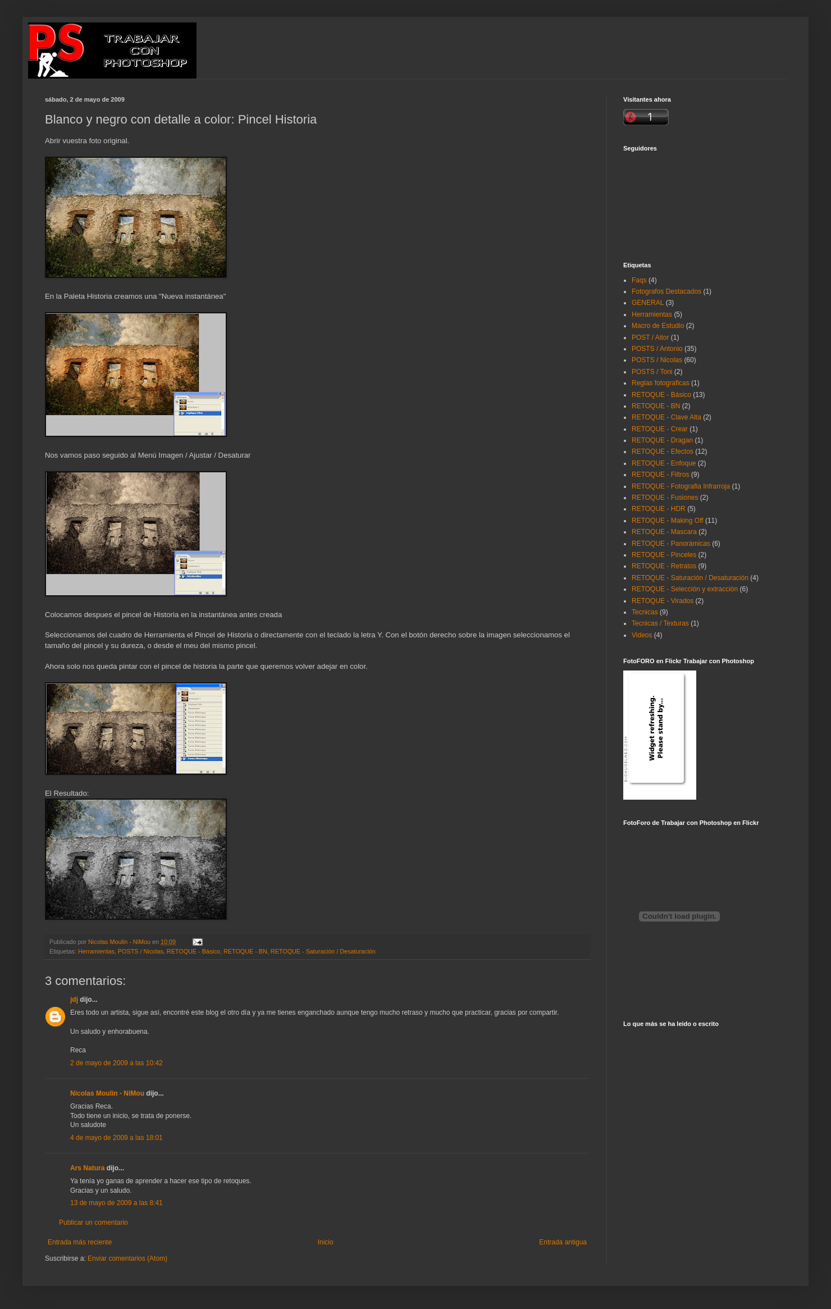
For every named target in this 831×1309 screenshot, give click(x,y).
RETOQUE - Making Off (668, 520)
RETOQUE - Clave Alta (666, 417)
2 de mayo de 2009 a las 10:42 (116, 1063)
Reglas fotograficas (661, 383)
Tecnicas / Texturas (660, 623)
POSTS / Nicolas (140, 951)
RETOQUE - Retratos (664, 566)
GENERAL (648, 303)
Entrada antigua (563, 1242)
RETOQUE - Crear (660, 429)
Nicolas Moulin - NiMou (107, 1093)
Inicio (326, 1242)
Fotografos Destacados (666, 291)
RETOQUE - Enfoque (664, 463)
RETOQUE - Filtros (660, 474)
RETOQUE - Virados (662, 601)
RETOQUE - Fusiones (665, 497)
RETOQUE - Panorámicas (671, 544)
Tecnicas (645, 612)
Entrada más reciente (80, 1242)
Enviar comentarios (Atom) (127, 1258)
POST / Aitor (650, 337)
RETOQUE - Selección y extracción (685, 589)
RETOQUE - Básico (193, 951)
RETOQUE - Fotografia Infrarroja (681, 486)
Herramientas (96, 951)
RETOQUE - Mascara (664, 532)
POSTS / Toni (652, 372)
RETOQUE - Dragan (662, 440)
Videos (642, 635)
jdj (74, 1000)
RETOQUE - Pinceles (664, 555)
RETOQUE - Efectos (662, 451)
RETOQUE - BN (245, 951)
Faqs (639, 280)
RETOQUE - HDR (659, 509)
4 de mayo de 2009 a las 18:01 (116, 1138)
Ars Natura (87, 1168)
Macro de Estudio (658, 326)
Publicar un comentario (93, 1222)
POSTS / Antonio (657, 349)
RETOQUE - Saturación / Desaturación (323, 951)
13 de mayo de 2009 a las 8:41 (116, 1203)
